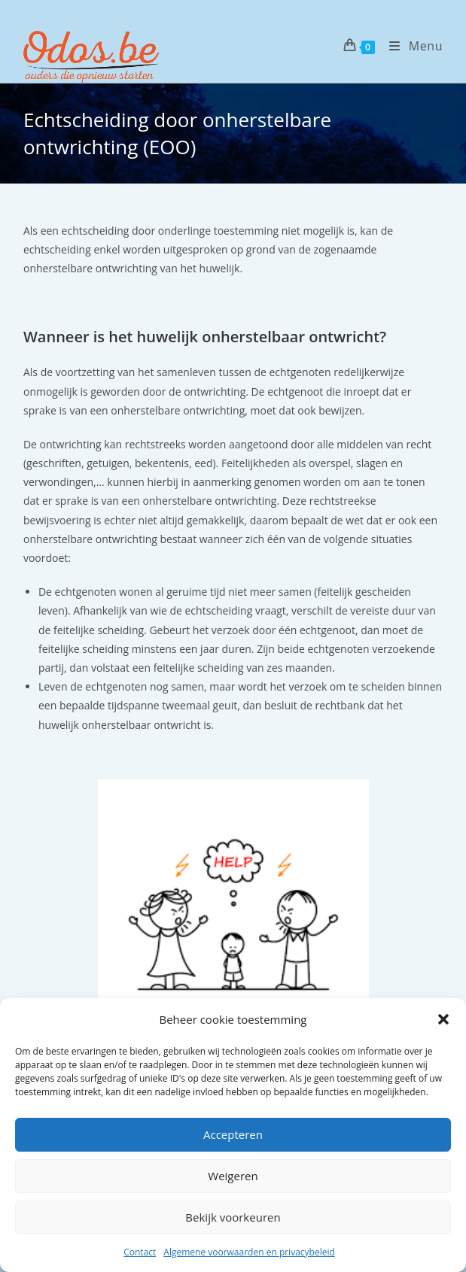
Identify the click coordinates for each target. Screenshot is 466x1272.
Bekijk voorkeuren (232, 1217)
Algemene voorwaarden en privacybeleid (249, 1252)
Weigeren (232, 1175)
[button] (443, 1019)
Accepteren (233, 1134)
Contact (139, 1252)
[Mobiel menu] (410, 46)
